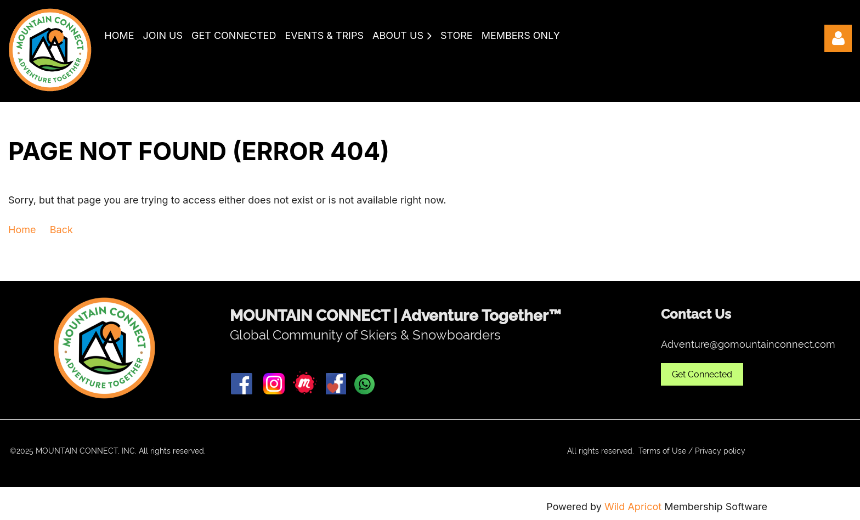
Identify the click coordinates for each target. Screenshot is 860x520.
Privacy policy (720, 450)
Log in (838, 38)
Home (22, 229)
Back (61, 229)
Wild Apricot (632, 506)
